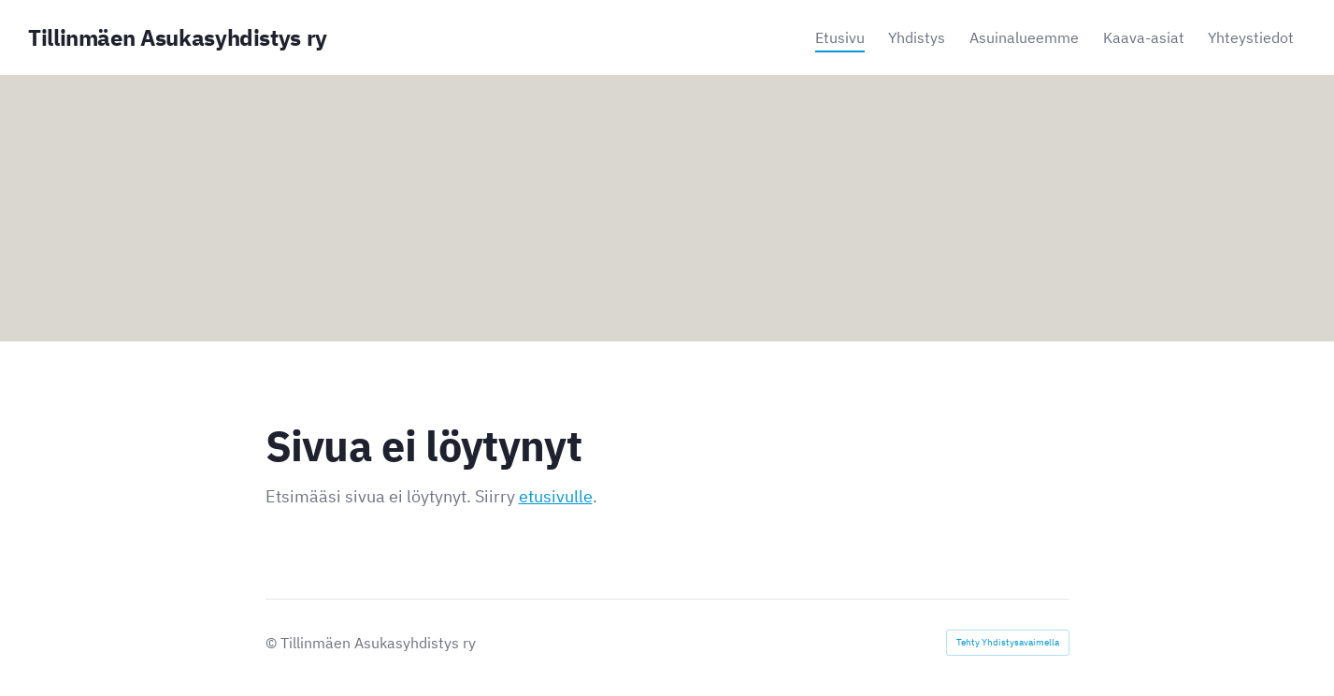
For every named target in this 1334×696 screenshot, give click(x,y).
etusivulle (556, 496)
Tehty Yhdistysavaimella (1007, 642)
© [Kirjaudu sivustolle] (272, 642)
